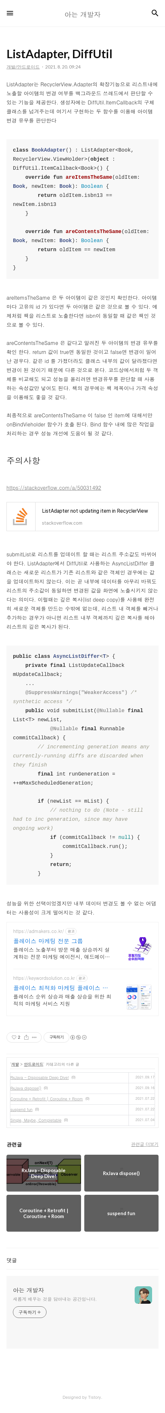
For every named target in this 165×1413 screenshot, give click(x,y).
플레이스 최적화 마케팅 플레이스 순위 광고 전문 (60, 988)
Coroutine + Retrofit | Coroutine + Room (46, 1098)
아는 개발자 (28, 1290)
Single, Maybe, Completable (35, 1120)
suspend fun (21, 1109)
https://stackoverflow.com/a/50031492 (53, 487)
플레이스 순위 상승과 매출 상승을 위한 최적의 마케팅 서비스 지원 (62, 1000)
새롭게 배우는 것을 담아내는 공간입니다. (55, 1299)
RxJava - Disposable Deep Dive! (39, 1077)
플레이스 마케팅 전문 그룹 (48, 941)
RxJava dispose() (25, 1088)
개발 (15, 1064)
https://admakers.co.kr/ (38, 931)
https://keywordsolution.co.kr (44, 978)
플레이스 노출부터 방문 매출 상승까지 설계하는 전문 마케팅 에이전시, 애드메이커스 (61, 953)
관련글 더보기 (145, 1144)
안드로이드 (33, 1064)
